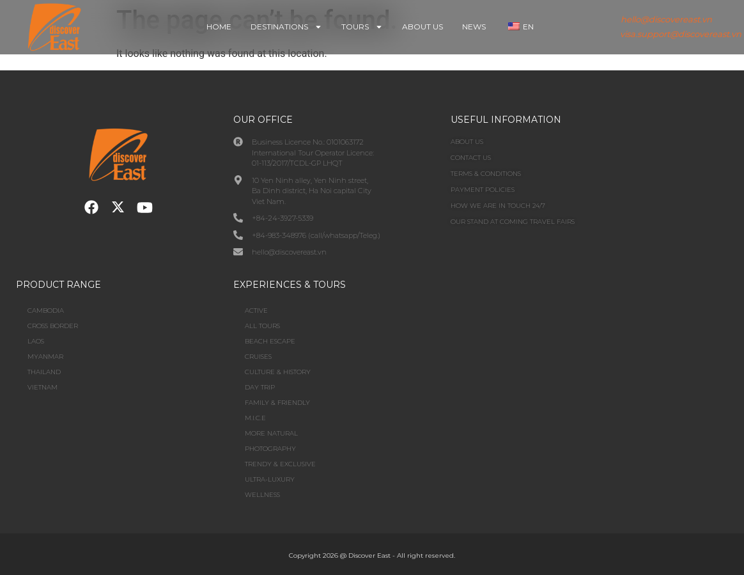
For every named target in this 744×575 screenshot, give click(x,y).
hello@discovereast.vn (666, 19)
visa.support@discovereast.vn (680, 34)
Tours (362, 27)
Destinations (286, 27)
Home (218, 26)
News (474, 26)
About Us (422, 26)
